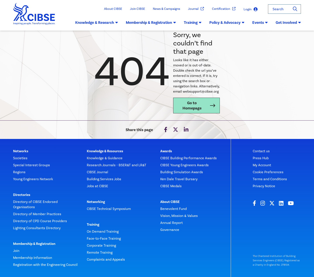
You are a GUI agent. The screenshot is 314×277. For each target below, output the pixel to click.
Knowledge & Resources (105, 151)
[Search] (295, 9)
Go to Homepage (192, 105)
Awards (166, 151)
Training (93, 224)
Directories (21, 195)
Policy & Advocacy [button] (226, 22)
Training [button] (192, 22)
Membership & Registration (34, 244)
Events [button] (260, 22)
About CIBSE (113, 9)
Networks (20, 151)
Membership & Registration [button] (151, 22)
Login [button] (251, 9)
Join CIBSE (137, 9)
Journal (196, 9)
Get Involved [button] (288, 22)
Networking (96, 202)
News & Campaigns (166, 9)
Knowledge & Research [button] (96, 22)
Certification (224, 9)
